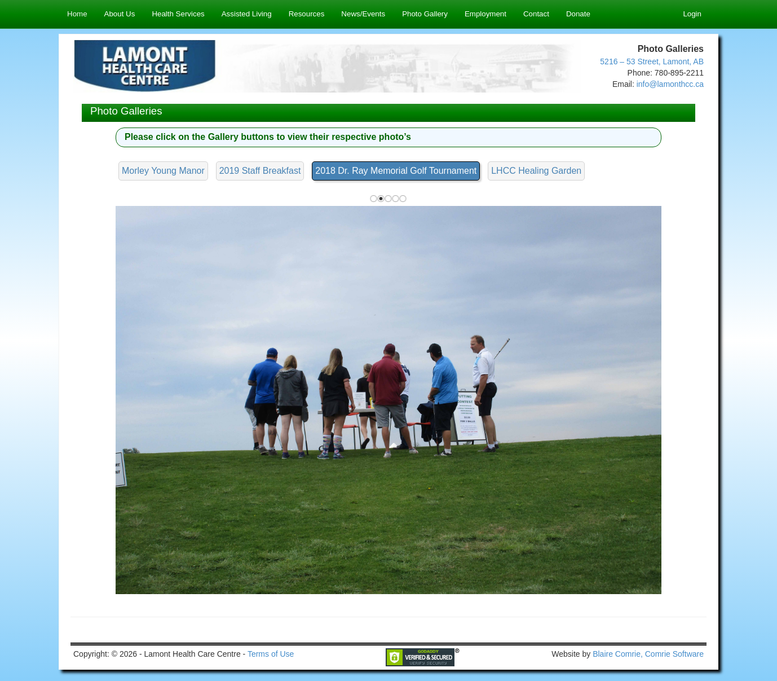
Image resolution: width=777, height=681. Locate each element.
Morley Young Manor (163, 170)
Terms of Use (271, 653)
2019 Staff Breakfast (260, 170)
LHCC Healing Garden (536, 170)
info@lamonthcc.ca (670, 84)
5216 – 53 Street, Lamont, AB (652, 61)
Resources (307, 14)
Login (692, 14)
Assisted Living (247, 14)
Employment (485, 14)
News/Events (363, 14)
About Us (119, 14)
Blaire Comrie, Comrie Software (648, 653)
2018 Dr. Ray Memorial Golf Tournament (395, 170)
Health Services (178, 14)
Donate (578, 14)
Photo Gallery (425, 14)
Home (77, 14)
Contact (536, 14)
